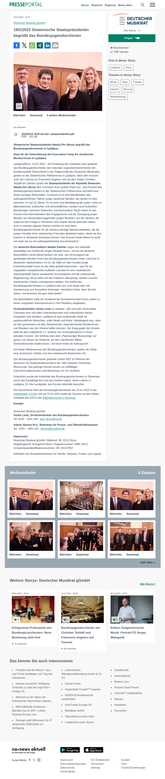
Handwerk (120, 704)
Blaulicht (97, 5)
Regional (110, 5)
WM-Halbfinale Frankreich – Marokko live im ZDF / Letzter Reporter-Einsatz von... (30, 710)
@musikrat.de (54, 419)
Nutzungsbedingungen (73, 763)
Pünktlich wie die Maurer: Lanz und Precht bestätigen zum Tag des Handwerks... (32, 673)
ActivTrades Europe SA (78, 704)
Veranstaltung (122, 675)
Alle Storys (132, 30)
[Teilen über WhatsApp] (32, 45)
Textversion (97, 763)
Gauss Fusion (73, 683)
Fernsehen (120, 710)
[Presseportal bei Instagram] (37, 759)
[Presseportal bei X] (33, 760)
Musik (114, 82)
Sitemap (95, 767)
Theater (139, 82)
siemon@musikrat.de (52, 428)
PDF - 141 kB (48, 135)
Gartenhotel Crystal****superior (83, 689)
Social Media (67, 771)
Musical (129, 90)
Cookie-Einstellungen (133, 767)
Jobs (124, 763)
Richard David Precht (126, 687)
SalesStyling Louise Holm (79, 716)
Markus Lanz (121, 681)
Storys (85, 5)
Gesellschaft (121, 669)
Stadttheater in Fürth (25, 394)
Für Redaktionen (100, 759)
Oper (126, 82)
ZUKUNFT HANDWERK (128, 693)
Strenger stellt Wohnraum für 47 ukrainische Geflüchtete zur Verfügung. (32, 724)
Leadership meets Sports (79, 722)
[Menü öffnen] (152, 5)
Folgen (131, 38)
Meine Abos (125, 5)
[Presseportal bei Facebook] (29, 760)
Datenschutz (67, 767)
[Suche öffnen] (143, 5)
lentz (42, 419)
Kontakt (125, 759)
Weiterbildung (118, 98)
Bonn (130, 67)
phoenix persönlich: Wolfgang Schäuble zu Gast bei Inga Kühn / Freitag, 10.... (31, 687)
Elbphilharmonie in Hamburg (59, 397)
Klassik (115, 90)
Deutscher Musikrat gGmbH (29, 23)
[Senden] (55, 45)
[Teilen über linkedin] (47, 45)
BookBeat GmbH (74, 710)
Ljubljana (116, 67)
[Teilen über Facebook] (17, 45)
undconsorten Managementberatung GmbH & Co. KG (81, 673)
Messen (118, 698)
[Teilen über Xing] (40, 45)
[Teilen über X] (24, 45)
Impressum (66, 759)
